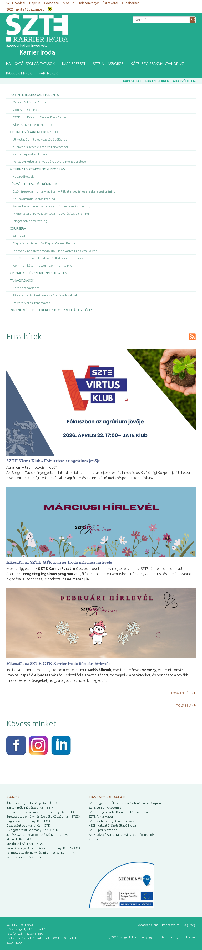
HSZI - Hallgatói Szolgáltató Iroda (112, 825)
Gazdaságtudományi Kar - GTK (28, 825)
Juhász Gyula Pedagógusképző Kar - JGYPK (37, 834)
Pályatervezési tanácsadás (31, 302)
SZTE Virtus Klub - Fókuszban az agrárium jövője (53, 460)
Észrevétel (110, 3)
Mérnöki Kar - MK (18, 839)
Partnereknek (157, 81)
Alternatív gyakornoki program (38, 169)
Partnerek (48, 73)
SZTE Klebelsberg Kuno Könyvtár (112, 821)
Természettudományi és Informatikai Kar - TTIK (40, 852)
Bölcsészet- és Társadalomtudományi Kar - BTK (40, 812)
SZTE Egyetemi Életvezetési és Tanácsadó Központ (125, 803)
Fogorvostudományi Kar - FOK (28, 821)
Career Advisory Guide (29, 102)
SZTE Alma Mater (101, 816)
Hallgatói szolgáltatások (30, 63)
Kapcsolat (132, 81)
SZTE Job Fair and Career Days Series (40, 117)
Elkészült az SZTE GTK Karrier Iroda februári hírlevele (58, 663)
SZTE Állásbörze (108, 63)
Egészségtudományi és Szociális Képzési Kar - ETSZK (43, 816)
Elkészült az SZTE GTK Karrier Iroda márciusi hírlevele (59, 562)
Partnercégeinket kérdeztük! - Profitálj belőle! (51, 310)
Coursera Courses (26, 109)
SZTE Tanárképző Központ (25, 857)
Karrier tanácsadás (26, 288)
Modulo (68, 3)
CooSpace (51, 3)
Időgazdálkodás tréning (30, 221)
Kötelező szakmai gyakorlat (157, 63)
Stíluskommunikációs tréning (34, 198)
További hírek (182, 693)
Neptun (34, 3)
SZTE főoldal (15, 3)
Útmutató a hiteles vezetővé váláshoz (40, 139)
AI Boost (19, 236)
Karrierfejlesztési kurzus (30, 154)
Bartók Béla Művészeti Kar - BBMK (30, 807)
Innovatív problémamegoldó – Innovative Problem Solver (55, 250)
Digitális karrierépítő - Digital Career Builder (45, 243)
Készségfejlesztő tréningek (33, 184)
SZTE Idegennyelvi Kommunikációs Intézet (119, 812)
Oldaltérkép (131, 3)
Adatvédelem (184, 81)
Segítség (189, 925)
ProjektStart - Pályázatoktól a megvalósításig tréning (51, 213)
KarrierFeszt (73, 63)
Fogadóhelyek (23, 176)
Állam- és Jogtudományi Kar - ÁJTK (31, 803)
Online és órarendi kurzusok (35, 132)
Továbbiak (184, 705)
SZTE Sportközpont (103, 830)
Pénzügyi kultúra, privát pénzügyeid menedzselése (49, 161)
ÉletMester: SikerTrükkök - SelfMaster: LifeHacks (48, 258)
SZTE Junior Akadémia (105, 807)
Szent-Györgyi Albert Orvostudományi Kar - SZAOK (43, 848)
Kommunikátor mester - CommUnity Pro (42, 265)
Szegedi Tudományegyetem (30, 50)
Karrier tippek (19, 73)
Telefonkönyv (88, 3)
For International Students (34, 95)
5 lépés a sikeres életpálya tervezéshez (40, 146)
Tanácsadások (22, 280)
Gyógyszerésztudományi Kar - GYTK (32, 830)
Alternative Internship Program (35, 124)
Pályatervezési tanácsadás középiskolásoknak (45, 295)
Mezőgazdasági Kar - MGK (24, 843)
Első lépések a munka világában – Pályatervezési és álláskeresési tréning (64, 191)
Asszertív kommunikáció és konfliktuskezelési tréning (51, 206)
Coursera (18, 228)
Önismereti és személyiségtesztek (38, 273)
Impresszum (170, 925)
